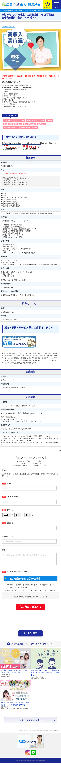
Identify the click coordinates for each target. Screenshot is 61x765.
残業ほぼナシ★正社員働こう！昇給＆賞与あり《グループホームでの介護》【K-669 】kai (45, 675)
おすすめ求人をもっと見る (31, 723)
